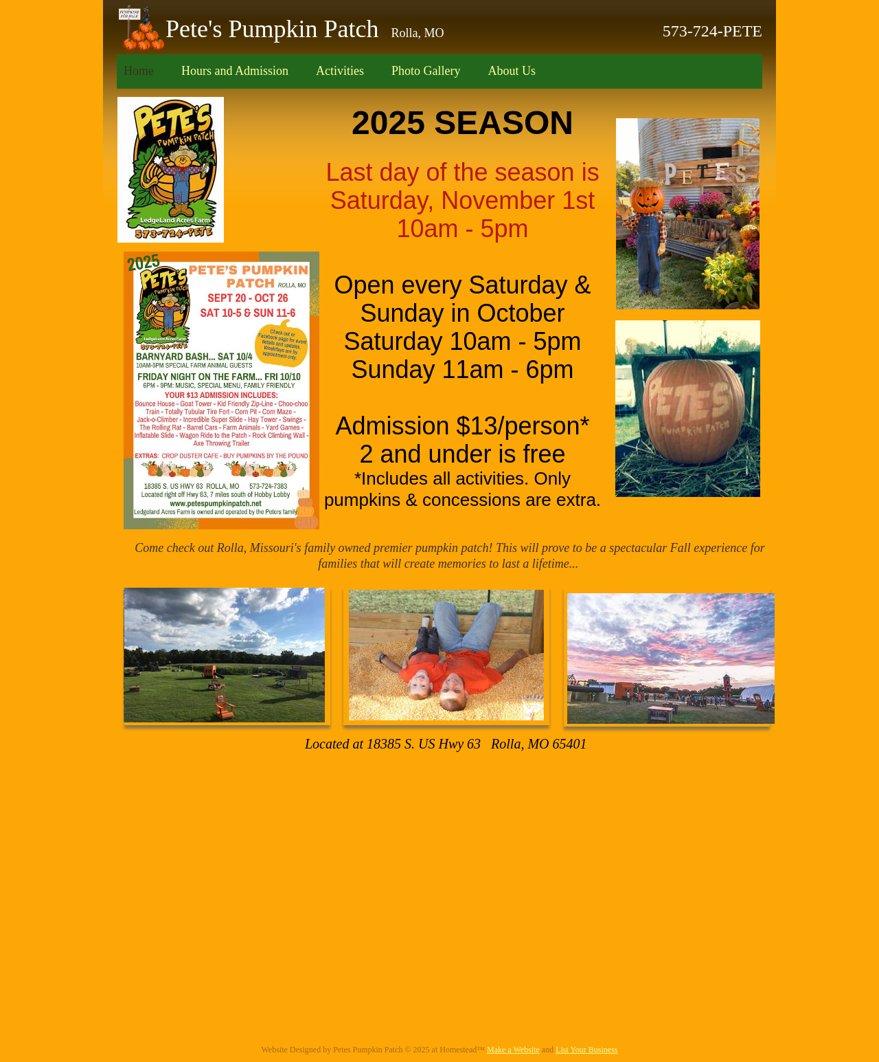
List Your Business (586, 1049)
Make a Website (513, 1049)
